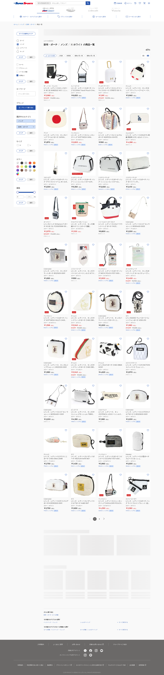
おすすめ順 (50, 56)
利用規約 (20, 665)
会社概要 (132, 665)
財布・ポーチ (30, 24)
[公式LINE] (90, 655)
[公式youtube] (101, 650)
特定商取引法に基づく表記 (35, 665)
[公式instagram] (96, 650)
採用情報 (142, 665)
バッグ (22, 24)
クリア (21, 57)
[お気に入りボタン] (66, 62)
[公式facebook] (90, 650)
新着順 (69, 55)
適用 (31, 57)
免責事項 (50, 665)
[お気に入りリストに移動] (139, 3)
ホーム (16, 24)
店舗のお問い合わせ (96, 644)
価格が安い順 (79, 55)
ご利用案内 (40, 644)
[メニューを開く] (149, 3)
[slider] (18, 192)
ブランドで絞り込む (25, 107)
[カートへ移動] (144, 3)
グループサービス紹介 (120, 644)
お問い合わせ (76, 644)
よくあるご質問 (58, 644)
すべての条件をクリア (26, 34)
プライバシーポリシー (64, 665)
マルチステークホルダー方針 (117, 665)
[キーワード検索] (88, 3)
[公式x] (85, 650)
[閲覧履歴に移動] (135, 3)
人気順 (61, 55)
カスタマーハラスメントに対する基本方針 (90, 665)
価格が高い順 (91, 55)
